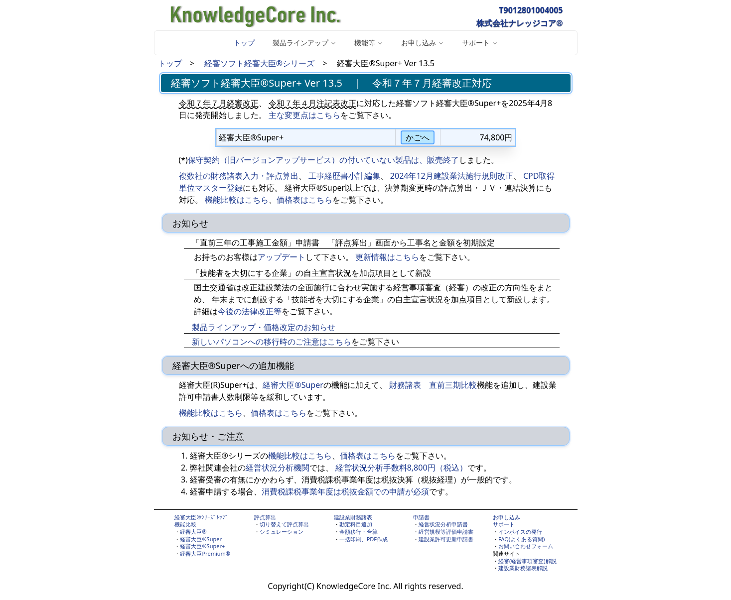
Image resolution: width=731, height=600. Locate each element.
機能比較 (185, 524)
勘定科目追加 (355, 524)
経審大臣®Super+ (202, 546)
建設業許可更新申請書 (446, 539)
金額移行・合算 (358, 531)
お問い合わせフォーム (525, 546)
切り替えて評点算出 (284, 524)
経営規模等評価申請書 (446, 531)
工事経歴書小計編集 (344, 175)
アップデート (281, 256)
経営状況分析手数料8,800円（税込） (401, 467)
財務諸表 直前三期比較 (433, 384)
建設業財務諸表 (353, 517)
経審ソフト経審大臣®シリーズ (259, 63)
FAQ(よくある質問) (521, 539)
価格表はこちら (304, 199)
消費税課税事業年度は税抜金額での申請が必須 (345, 491)
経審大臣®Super (293, 384)
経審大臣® (193, 531)
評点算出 (265, 517)
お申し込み (506, 517)
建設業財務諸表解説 (523, 568)
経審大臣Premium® (205, 553)
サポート (504, 524)
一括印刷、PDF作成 (363, 539)
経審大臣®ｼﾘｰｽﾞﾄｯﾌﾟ (201, 517)
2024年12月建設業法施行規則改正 (451, 175)
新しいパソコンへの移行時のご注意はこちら (271, 341)
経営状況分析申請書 (443, 524)
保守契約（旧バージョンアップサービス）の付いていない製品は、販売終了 (323, 159)
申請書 (421, 517)
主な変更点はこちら (304, 115)
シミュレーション (281, 531)
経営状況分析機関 (277, 467)
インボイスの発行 (520, 531)
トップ (244, 42)
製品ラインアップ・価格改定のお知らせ (263, 327)
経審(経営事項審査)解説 (527, 561)
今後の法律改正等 (250, 311)
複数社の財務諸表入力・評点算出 (238, 175)
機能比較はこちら (237, 199)
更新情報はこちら (387, 256)
